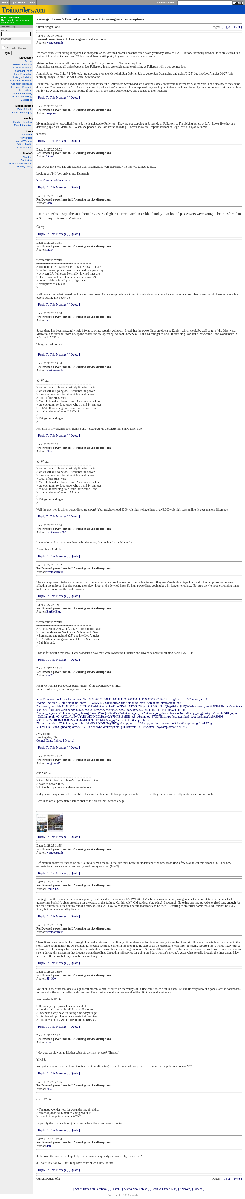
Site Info (28, 153)
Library (28, 131)
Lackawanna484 (56, 532)
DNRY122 (52, 888)
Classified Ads (24, 147)
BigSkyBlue (53, 611)
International (25, 90)
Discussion (26, 57)
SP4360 (51, 978)
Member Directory (22, 122)
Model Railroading (22, 93)
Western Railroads (22, 64)
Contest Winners (23, 141)
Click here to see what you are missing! (15, 20)
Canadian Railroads (21, 83)
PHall (49, 451)
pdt (48, 320)
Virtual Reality (24, 144)
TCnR (50, 156)
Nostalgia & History (22, 77)
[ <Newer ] (184, 1189)
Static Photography (22, 112)
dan (48, 1145)
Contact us (26, 160)
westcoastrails (54, 42)
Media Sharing (24, 105)
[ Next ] (237, 27)
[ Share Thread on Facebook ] (91, 1189)
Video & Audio (24, 109)
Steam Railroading (22, 74)
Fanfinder (27, 134)
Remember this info (16, 48)
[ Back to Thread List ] (163, 1189)
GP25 (49, 675)
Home (5, 3)
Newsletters (26, 138)
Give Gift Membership (20, 163)
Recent (28, 61)
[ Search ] (115, 1189)
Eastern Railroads (22, 67)
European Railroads (21, 87)
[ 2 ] (229, 27)
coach (50, 1042)
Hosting (28, 118)
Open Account (19, 3)
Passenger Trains (23, 71)
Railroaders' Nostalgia (20, 80)
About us (27, 157)
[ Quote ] (74, 97)
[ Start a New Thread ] (135, 1189)
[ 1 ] (224, 27)
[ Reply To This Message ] (52, 97)
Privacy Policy (24, 166)
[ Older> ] (198, 1189)
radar (49, 249)
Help (32, 3)
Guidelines (26, 100)
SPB (49, 203)
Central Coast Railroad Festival (55, 740)
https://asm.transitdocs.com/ (53, 180)
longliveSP (53, 763)
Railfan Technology (22, 96)
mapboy (51, 113)
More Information (23, 125)
